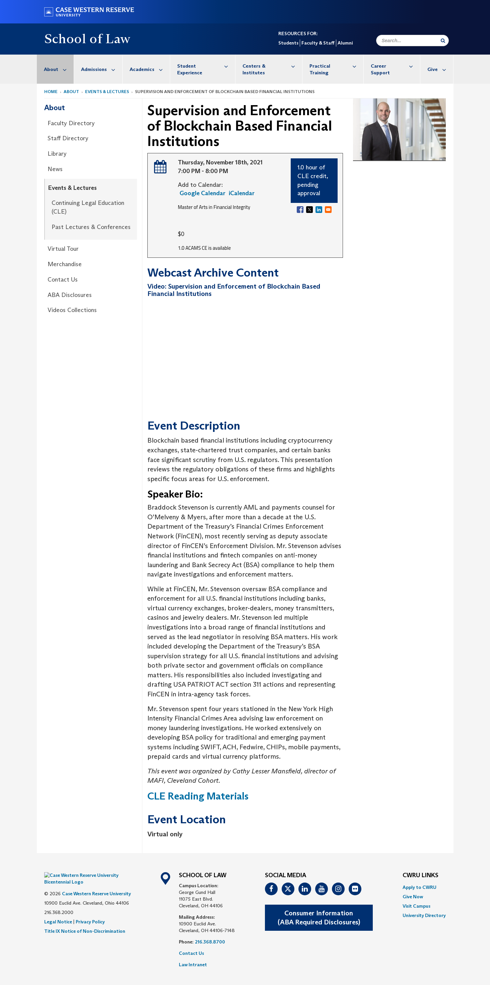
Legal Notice (58, 912)
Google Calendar (202, 193)
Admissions (101, 69)
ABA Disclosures (70, 295)
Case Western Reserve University (96, 884)
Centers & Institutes (272, 66)
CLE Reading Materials (198, 796)
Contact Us (63, 279)
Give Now (413, 897)
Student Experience (206, 66)
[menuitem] (55, 69)
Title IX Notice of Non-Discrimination (84, 921)
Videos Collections (72, 310)
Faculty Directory (71, 123)
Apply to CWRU (419, 887)
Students (288, 43)
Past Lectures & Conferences (91, 227)
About (59, 69)
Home (51, 91)
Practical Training (336, 66)
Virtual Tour (63, 248)
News (55, 169)
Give (440, 69)
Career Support (395, 66)
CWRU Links (420, 875)
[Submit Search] (443, 40)
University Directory (424, 915)
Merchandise (65, 264)
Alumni (345, 43)
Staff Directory (68, 138)
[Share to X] (309, 209)
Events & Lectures (107, 91)
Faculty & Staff (318, 43)
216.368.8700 (210, 942)
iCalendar (242, 193)
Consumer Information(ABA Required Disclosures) (319, 917)
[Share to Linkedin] (319, 209)
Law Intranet (193, 965)
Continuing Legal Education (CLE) (88, 207)
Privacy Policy (90, 912)
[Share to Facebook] (300, 209)
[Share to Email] (328, 209)
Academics (150, 69)
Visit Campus (416, 906)
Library (57, 153)
